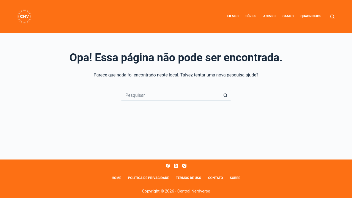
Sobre (235, 178)
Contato (215, 178)
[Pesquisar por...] (170, 95)
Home (116, 178)
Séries (251, 16)
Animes (269, 16)
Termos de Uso (188, 178)
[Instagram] (184, 166)
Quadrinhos (311, 16)
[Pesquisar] (332, 17)
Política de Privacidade (148, 178)
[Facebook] (168, 166)
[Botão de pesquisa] (225, 95)
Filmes (232, 16)
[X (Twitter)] (176, 166)
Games (288, 16)
